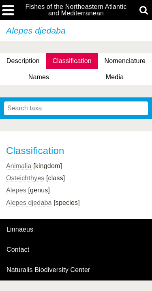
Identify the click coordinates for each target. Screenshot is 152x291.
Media (115, 77)
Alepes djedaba (29, 202)
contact (17, 249)
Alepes (16, 190)
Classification (72, 60)
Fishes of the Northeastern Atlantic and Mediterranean (75, 10)
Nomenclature (125, 60)
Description (23, 60)
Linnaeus (19, 229)
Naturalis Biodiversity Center (48, 270)
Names (38, 77)
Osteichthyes (25, 178)
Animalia (19, 165)
